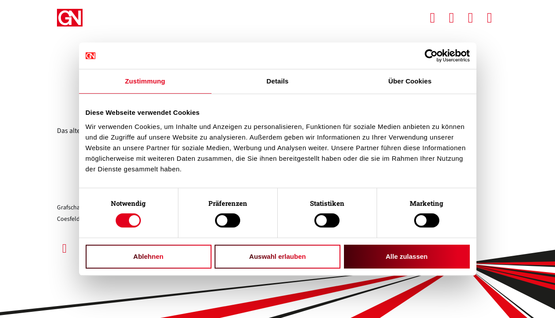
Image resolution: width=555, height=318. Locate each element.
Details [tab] (278, 81)
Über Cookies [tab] (410, 81)
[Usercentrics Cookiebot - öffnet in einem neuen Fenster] (431, 55)
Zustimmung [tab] (145, 81)
